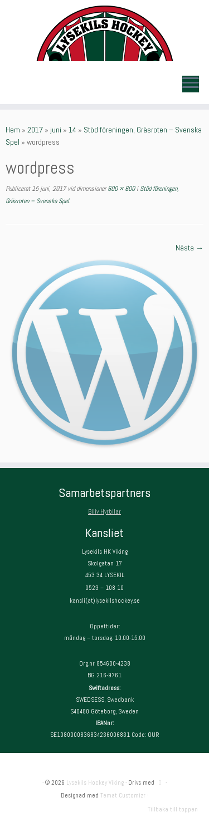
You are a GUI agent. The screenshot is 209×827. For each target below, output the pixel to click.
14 (72, 130)
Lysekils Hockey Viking (95, 782)
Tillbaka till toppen (173, 809)
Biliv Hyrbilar (104, 511)
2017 (35, 130)
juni (55, 130)
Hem (13, 130)
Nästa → (189, 248)
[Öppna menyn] (190, 84)
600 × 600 (120, 188)
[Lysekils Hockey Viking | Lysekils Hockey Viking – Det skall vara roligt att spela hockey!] (104, 33)
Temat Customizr (122, 795)
